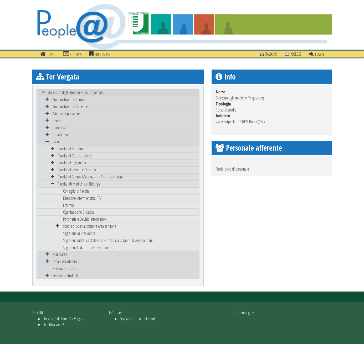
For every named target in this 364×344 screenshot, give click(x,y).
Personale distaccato (66, 268)
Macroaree (60, 254)
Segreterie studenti (65, 275)
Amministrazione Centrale (70, 99)
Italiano (268, 54)
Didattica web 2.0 (54, 324)
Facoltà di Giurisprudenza (75, 155)
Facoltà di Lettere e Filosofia (77, 169)
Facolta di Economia (71, 148)
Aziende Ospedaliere (66, 113)
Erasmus (68, 205)
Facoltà (57, 141)
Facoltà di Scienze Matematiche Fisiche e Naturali (91, 176)
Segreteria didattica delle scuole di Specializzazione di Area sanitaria (108, 240)
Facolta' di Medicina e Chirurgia (79, 184)
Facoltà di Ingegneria (72, 162)
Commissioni (61, 127)
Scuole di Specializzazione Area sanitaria (89, 226)
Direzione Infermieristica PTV (82, 198)
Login (316, 54)
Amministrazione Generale (70, 106)
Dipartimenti (61, 134)
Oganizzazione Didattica (79, 212)
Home (47, 54)
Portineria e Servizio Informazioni (85, 219)
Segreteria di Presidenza (79, 233)
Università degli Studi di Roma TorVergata (76, 92)
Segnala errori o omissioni (137, 318)
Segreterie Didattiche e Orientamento (88, 247)
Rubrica (72, 54)
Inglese (293, 54)
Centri (57, 120)
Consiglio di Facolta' (76, 191)
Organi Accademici (65, 261)
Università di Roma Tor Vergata (63, 318)
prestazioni (100, 54)
